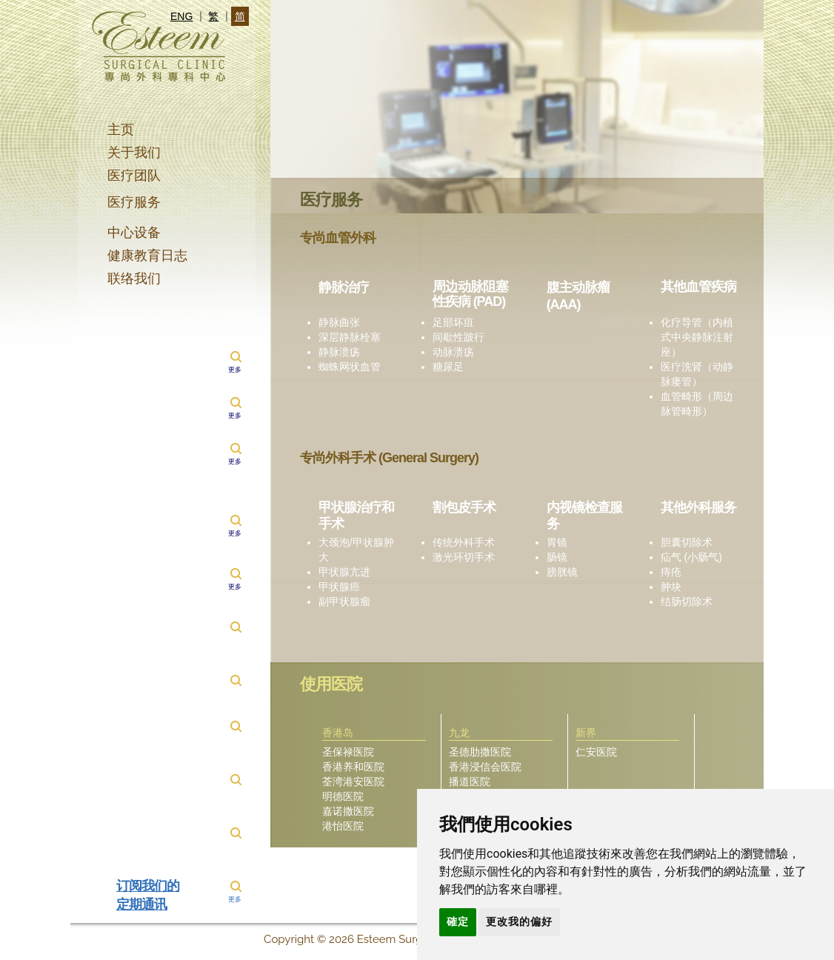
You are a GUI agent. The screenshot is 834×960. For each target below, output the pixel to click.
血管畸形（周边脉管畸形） (697, 403)
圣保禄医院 (348, 752)
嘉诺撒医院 (348, 811)
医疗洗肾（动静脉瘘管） (697, 374)
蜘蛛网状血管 (349, 367)
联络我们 (134, 278)
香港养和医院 (353, 767)
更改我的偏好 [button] (519, 921)
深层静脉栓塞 (349, 337)
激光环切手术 (464, 557)
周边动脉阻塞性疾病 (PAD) (470, 294)
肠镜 (557, 557)
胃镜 (557, 542)
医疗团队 (134, 175)
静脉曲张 (339, 322)
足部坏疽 (453, 322)
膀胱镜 (562, 572)
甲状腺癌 (339, 587)
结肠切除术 (687, 601)
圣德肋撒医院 (480, 752)
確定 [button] (458, 921)
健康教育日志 (147, 255)
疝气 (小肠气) (691, 557)
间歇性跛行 (458, 337)
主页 (120, 129)
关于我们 (134, 152)
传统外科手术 (464, 542)
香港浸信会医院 (485, 767)
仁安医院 (596, 752)
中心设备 (134, 232)
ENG (181, 16)
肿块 (671, 587)
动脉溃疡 (453, 352)
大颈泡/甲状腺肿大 (356, 549)
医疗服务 (134, 202)
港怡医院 (343, 826)
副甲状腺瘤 (344, 601)
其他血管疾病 (698, 286)
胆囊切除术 (687, 542)
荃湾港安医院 (353, 781)
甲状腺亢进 (344, 572)
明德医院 (343, 796)
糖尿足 (448, 367)
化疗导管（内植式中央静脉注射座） (697, 337)
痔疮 (671, 572)
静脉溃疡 (339, 352)
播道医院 (469, 781)
